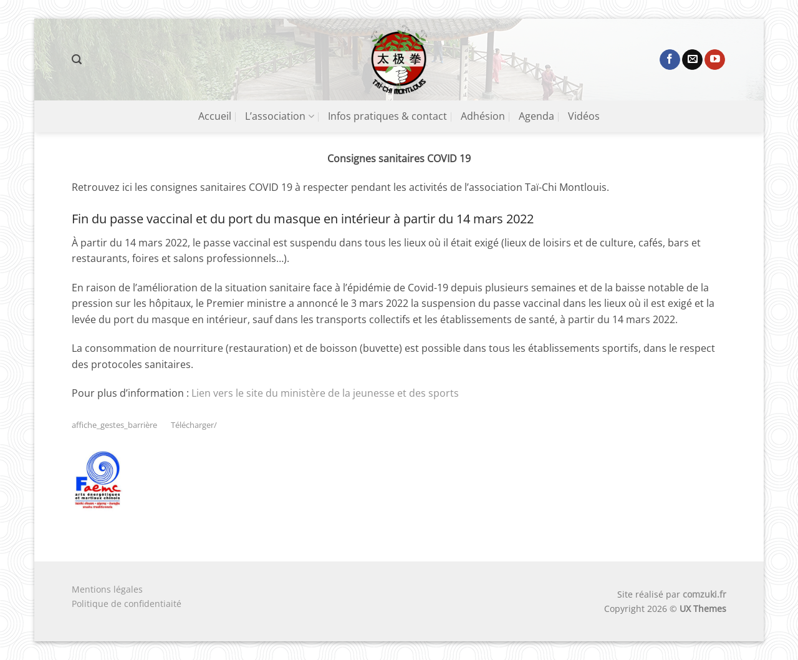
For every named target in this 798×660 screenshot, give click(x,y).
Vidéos (584, 116)
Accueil (214, 116)
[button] (77, 59)
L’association (279, 116)
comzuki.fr (704, 594)
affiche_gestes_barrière (114, 424)
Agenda (536, 116)
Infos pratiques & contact (387, 116)
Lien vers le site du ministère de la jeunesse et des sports (325, 393)
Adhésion (483, 116)
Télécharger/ (194, 424)
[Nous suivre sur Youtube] (714, 59)
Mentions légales (107, 589)
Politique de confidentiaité (126, 603)
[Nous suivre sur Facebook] (670, 59)
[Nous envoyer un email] (692, 59)
